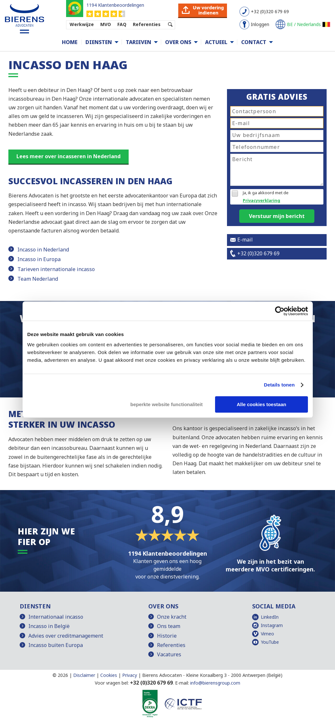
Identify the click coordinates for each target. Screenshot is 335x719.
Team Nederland (37, 278)
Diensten (98, 42)
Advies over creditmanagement (65, 635)
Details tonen (279, 384)
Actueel (216, 42)
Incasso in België (49, 626)
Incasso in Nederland (43, 249)
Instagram (272, 625)
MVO (105, 24)
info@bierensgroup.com (215, 683)
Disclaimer (84, 675)
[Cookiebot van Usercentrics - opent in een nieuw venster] (279, 311)
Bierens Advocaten (162, 675)
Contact (253, 42)
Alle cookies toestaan (261, 404)
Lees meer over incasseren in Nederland (68, 156)
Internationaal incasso (55, 616)
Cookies (108, 675)
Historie (167, 635)
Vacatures (169, 654)
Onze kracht (171, 616)
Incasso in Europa (39, 259)
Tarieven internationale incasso (56, 269)
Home (69, 42)
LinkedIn (270, 617)
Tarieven (138, 42)
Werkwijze (82, 24)
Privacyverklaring (261, 200)
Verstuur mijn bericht (277, 216)
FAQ (121, 24)
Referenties (147, 24)
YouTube (270, 642)
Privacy (129, 675)
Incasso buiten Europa (55, 645)
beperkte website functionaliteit (166, 404)
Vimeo (267, 634)
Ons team (168, 626)
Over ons (178, 42)
